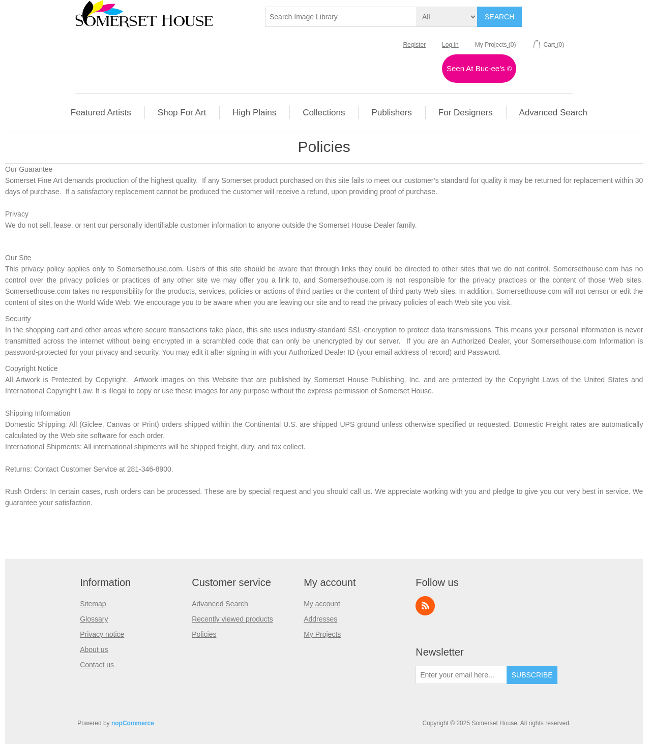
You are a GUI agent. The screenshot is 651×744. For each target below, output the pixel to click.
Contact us (97, 665)
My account (322, 604)
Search (499, 17)
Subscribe (532, 675)
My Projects (322, 634)
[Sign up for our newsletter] (461, 675)
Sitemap (93, 604)
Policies (204, 634)
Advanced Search (220, 604)
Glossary (94, 619)
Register (414, 44)
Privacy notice (102, 634)
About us (94, 649)
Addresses (320, 619)
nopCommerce (132, 723)
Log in (450, 44)
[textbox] (341, 17)
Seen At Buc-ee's (479, 68)
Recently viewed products (232, 619)
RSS (425, 605)
